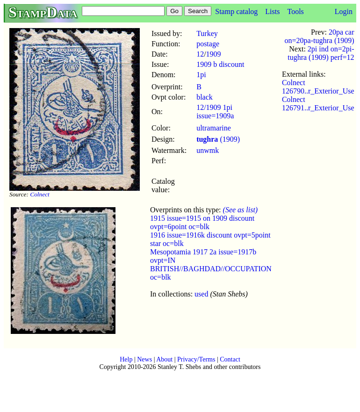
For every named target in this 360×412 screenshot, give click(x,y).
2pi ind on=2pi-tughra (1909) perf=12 (321, 53)
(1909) (218, 139)
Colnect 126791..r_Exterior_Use (318, 103)
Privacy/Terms (196, 359)
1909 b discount (220, 64)
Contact (230, 359)
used (201, 294)
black (204, 97)
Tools (295, 11)
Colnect (39, 194)
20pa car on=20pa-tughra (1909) (319, 36)
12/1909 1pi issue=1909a (215, 111)
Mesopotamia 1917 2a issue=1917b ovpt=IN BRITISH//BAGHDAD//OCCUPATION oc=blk (211, 264)
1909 (213, 54)
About (164, 359)
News (144, 359)
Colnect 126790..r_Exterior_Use (318, 87)
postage (207, 44)
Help (126, 359)
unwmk (207, 150)
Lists (272, 11)
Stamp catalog (236, 11)
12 (200, 54)
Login (344, 11)
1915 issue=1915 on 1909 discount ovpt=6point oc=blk (202, 222)
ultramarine (213, 128)
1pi (201, 75)
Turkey (207, 33)
